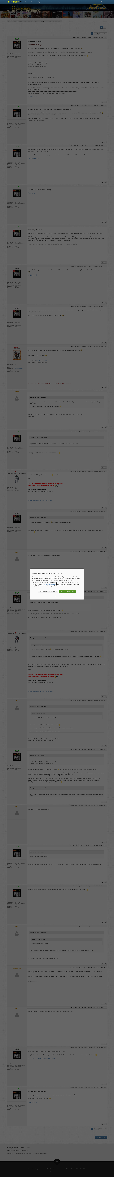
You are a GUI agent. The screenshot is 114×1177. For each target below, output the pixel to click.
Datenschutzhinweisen (49, 584)
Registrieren (41, 2)
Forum (33, 2)
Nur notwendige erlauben (48, 592)
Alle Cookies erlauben (67, 592)
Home (26, 2)
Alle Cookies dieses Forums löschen (57, 597)
